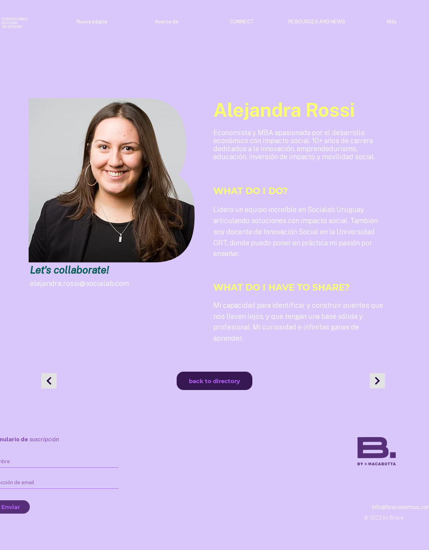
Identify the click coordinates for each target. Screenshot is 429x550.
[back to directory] (214, 381)
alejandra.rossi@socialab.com (79, 283)
